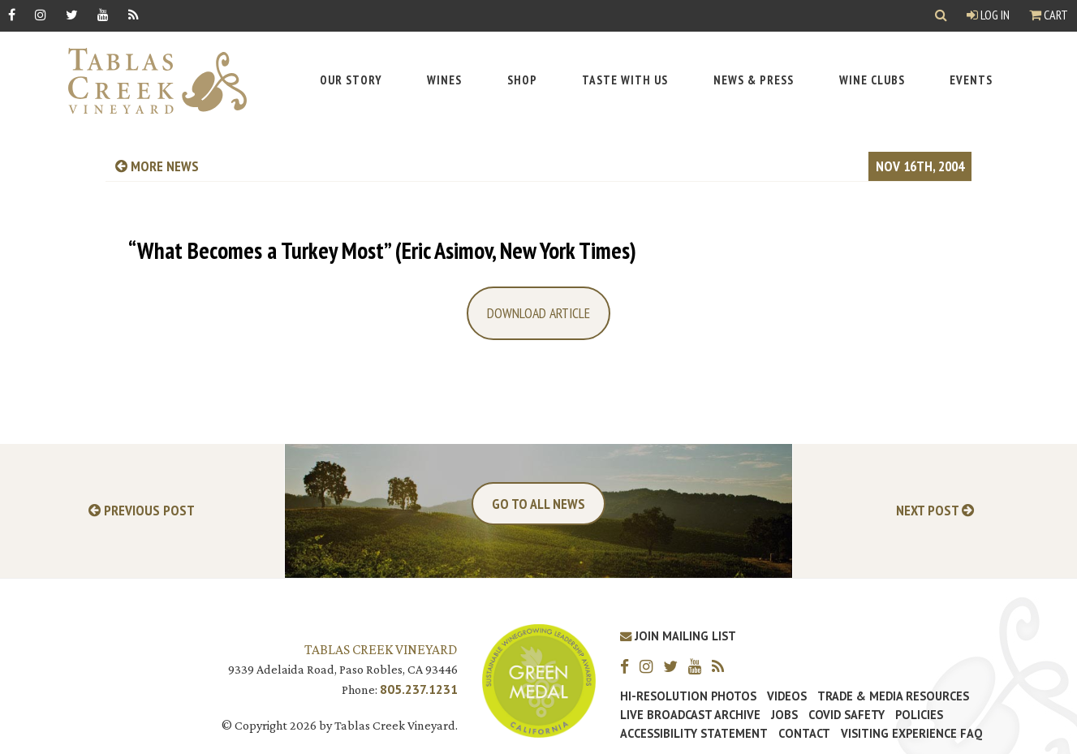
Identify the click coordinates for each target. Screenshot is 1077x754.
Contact (804, 733)
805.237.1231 (419, 689)
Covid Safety (846, 715)
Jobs (784, 715)
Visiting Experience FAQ (911, 733)
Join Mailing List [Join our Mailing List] (678, 636)
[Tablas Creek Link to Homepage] (149, 81)
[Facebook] (12, 14)
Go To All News (538, 503)
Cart (1048, 14)
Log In (988, 14)
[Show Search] (941, 16)
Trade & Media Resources (893, 696)
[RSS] (133, 14)
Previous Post (141, 511)
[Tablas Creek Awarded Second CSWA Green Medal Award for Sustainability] (539, 679)
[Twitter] (72, 14)
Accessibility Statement (694, 733)
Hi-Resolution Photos (688, 696)
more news (157, 166)
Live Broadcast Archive (690, 715)
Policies (919, 715)
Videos (787, 696)
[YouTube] (103, 14)
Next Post (935, 511)
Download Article (538, 313)
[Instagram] (40, 14)
